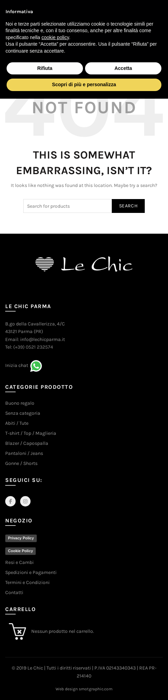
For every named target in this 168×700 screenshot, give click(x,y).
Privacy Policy (21, 538)
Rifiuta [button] (44, 68)
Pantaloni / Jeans (24, 453)
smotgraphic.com (95, 688)
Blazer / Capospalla (26, 443)
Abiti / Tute (16, 423)
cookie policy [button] (55, 37)
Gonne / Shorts (21, 463)
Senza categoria (22, 413)
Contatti (14, 592)
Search (128, 206)
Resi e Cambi (19, 562)
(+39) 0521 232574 (33, 347)
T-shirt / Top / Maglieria (30, 433)
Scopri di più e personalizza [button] (84, 84)
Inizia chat (16, 365)
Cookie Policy (20, 551)
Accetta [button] (123, 68)
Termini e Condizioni (27, 582)
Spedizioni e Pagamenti (31, 572)
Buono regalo (19, 403)
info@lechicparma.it (42, 339)
